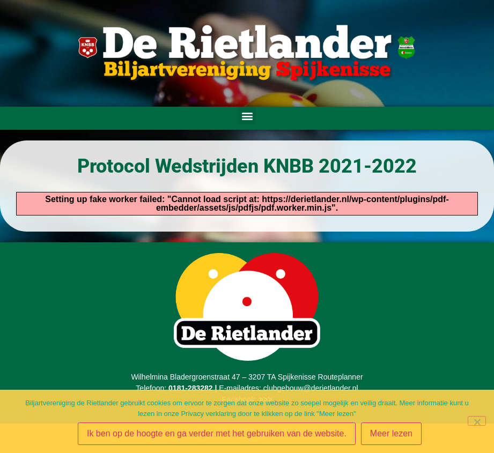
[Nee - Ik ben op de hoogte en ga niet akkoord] (477, 421)
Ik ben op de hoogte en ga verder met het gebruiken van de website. (216, 433)
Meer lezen (391, 433)
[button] (247, 115)
